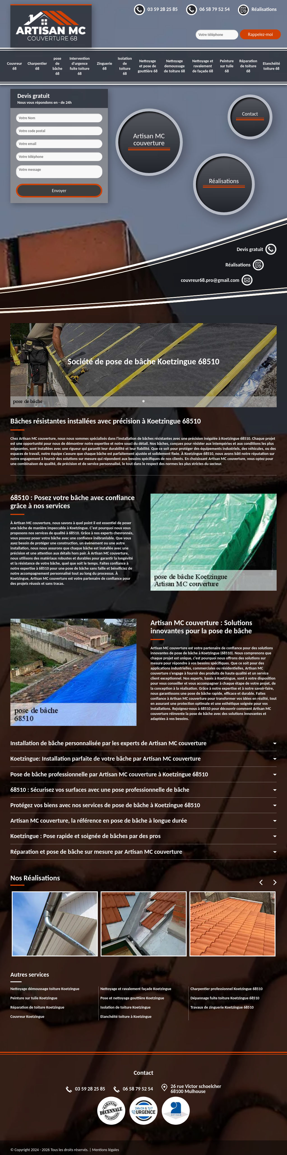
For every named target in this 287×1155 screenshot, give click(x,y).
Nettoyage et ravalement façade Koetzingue (135, 984)
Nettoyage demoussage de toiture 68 (174, 66)
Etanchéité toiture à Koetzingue (125, 1012)
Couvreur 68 (14, 66)
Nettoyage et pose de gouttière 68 (147, 66)
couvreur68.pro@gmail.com (217, 276)
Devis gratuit (257, 245)
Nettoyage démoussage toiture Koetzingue (44, 984)
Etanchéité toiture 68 (271, 66)
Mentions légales (105, 1145)
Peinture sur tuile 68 (226, 66)
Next (275, 878)
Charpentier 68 (37, 66)
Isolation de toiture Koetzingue (125, 1002)
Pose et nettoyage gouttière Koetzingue (132, 993)
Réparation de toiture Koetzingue (37, 1002)
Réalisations (244, 260)
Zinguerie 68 (104, 66)
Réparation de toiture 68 (248, 66)
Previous (261, 878)
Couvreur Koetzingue (27, 1012)
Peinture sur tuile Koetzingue (33, 993)
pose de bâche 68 (57, 66)
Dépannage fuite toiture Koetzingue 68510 (225, 993)
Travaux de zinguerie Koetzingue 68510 (222, 1002)
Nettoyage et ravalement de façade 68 (202, 66)
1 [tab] (143, 400)
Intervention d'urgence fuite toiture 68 (80, 66)
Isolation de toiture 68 (125, 66)
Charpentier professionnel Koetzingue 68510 (227, 984)
